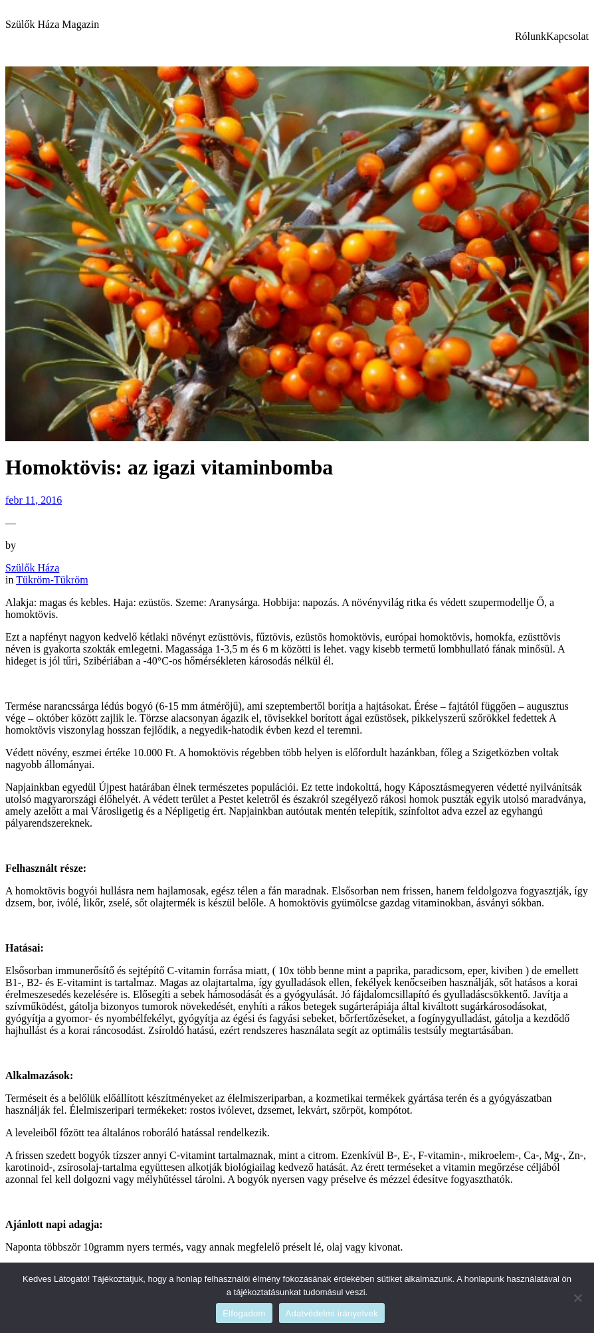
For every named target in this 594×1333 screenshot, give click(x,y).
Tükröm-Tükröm (52, 579)
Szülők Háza (32, 567)
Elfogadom (244, 1313)
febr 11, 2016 (33, 500)
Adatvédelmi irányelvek (332, 1313)
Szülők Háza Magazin (52, 24)
